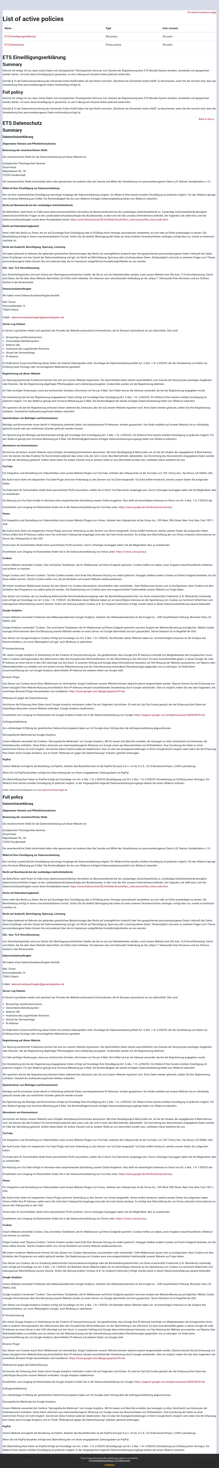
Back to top (207, 119)
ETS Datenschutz (14, 44)
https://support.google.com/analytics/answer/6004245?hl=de (169, 715)
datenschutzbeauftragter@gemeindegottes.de (37, 317)
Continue (109, 1465)
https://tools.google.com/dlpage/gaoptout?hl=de (97, 691)
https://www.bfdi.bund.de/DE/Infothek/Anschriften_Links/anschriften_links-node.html (119, 219)
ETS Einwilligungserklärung (20, 36)
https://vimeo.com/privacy (131, 551)
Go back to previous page (202, 12)
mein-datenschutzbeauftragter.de (52, 790)
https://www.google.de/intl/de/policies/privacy (145, 507)
